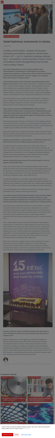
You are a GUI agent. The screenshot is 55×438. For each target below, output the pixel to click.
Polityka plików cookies (26, 434)
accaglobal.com (26, 428)
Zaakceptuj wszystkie (7, 434)
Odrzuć (16, 434)
